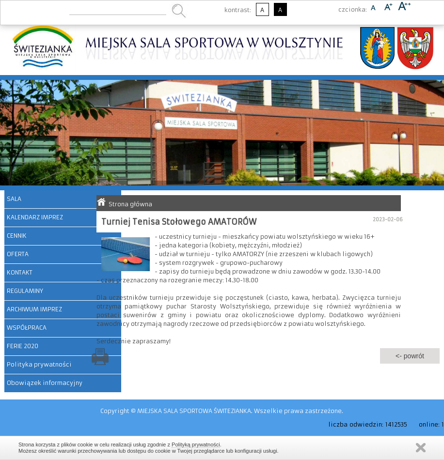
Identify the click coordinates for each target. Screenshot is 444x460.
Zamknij (421, 447)
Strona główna (130, 204)
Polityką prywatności (196, 444)
